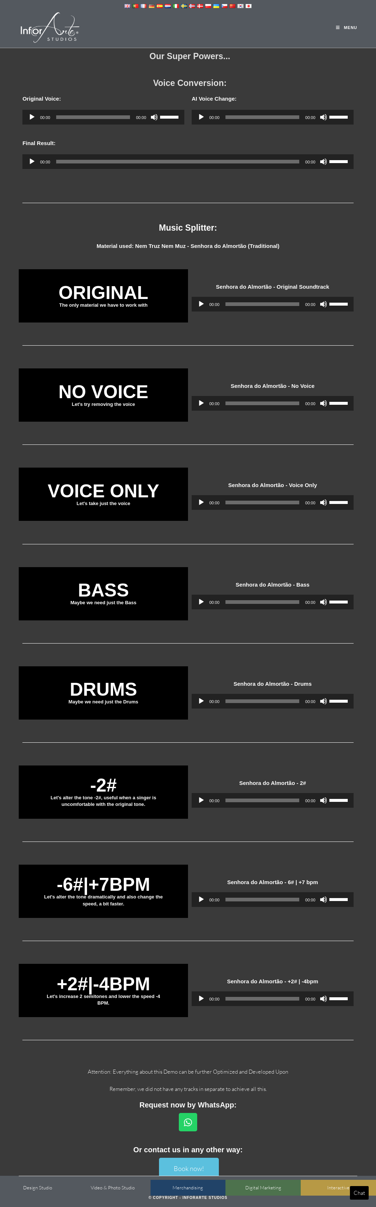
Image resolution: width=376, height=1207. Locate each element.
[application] (103, 117)
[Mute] (154, 117)
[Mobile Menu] (346, 27)
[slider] (93, 117)
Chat (359, 1192)
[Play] (32, 117)
